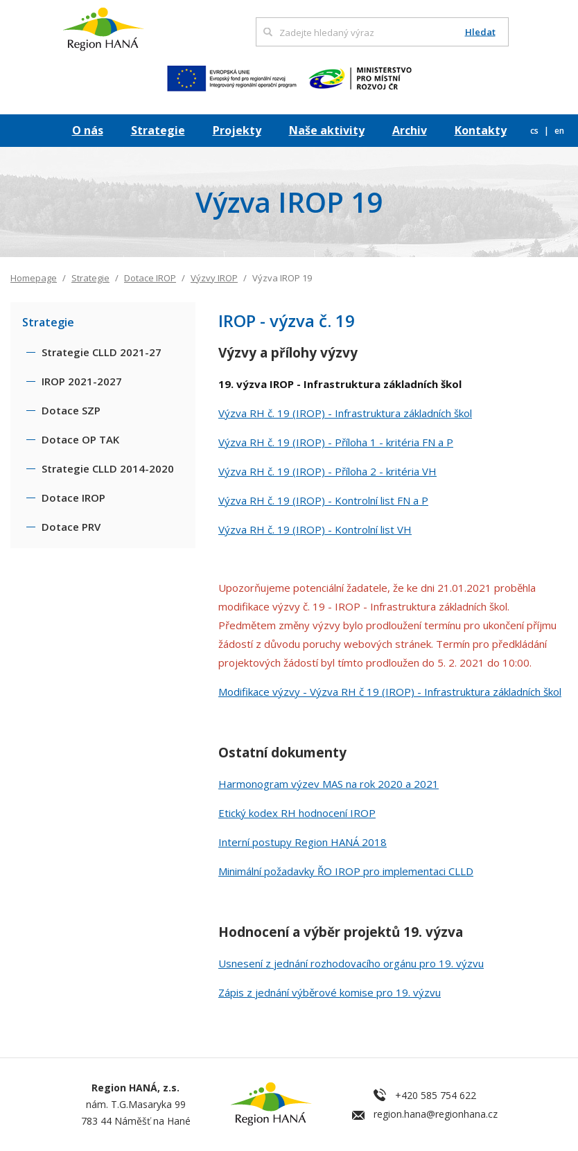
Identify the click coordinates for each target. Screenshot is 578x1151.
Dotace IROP (150, 278)
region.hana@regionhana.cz (436, 1114)
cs (535, 131)
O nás (87, 130)
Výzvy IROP (214, 278)
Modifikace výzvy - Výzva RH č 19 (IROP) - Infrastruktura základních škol (389, 691)
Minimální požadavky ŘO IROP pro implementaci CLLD (345, 871)
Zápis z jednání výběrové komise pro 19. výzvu (329, 992)
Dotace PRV (71, 527)
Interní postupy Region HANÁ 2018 (302, 842)
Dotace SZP (71, 410)
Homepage (33, 278)
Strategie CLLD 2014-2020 (108, 468)
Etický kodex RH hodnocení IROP (297, 813)
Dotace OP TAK (80, 439)
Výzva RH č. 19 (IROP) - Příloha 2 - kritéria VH (327, 471)
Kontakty (481, 130)
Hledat (480, 32)
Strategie (158, 130)
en (559, 131)
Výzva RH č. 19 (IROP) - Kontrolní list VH (315, 529)
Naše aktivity (327, 130)
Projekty (237, 130)
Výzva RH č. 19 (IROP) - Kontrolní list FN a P (323, 500)
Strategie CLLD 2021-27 (101, 352)
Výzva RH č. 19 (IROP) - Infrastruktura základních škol (345, 413)
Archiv (409, 130)
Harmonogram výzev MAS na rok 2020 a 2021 (328, 784)
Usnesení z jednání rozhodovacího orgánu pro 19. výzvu (351, 963)
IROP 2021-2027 (82, 381)
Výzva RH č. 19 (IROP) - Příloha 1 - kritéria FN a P (335, 442)
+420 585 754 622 (435, 1095)
